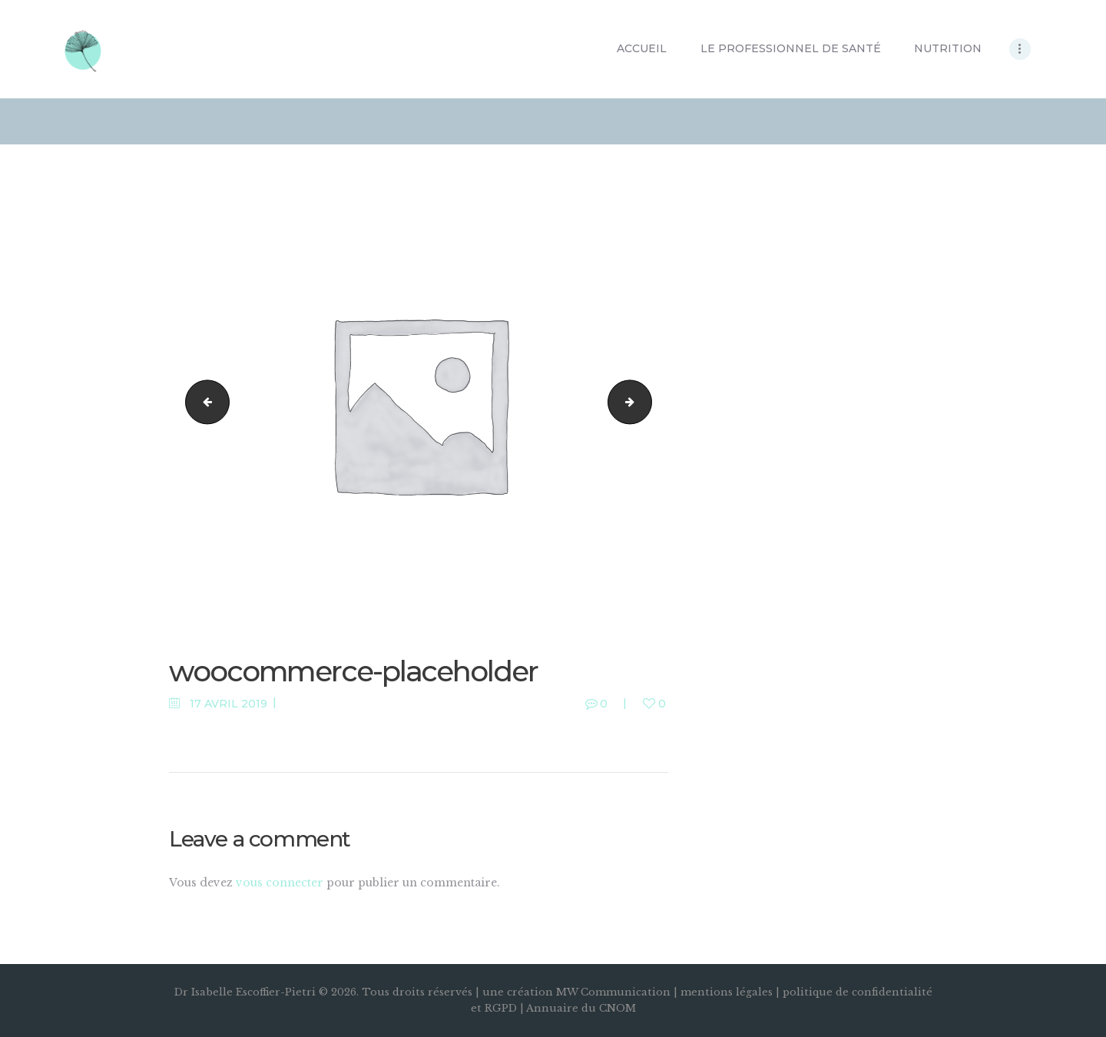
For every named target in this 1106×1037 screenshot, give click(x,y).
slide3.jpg (202, 402)
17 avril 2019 (228, 704)
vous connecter (279, 883)
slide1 (646, 402)
